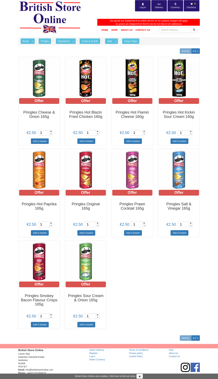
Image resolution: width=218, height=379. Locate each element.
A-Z (196, 50)
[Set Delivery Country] (159, 5)
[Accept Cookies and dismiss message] (139, 376)
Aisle (109, 41)
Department (64, 41)
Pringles (45, 41)
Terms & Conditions (138, 350)
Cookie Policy (136, 356)
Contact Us (143, 30)
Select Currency (97, 359)
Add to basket (40, 141)
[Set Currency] (175, 5)
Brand (26, 41)
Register (93, 353)
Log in (92, 356)
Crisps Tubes (130, 41)
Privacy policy (136, 353)
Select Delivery (96, 350)
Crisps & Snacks (90, 41)
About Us (126, 30)
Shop (114, 30)
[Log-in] (143, 5)
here (117, 376)
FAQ (171, 350)
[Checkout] (192, 5)
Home (104, 30)
